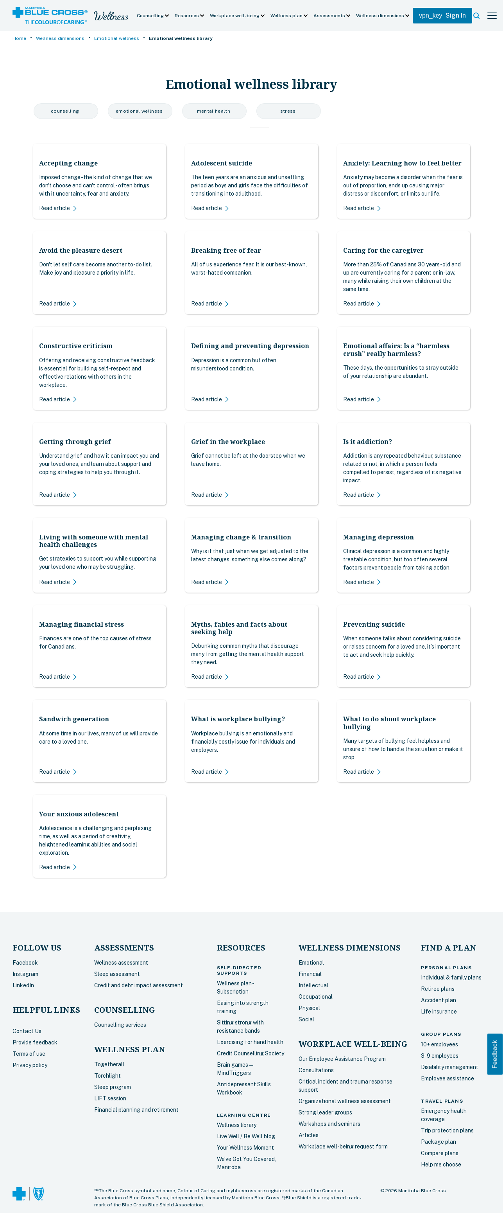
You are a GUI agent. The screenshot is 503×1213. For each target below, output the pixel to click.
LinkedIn (23, 985)
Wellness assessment (121, 963)
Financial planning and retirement (136, 1110)
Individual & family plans (451, 977)
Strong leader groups (325, 1112)
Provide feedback (35, 1042)
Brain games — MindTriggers (235, 1069)
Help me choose (441, 1164)
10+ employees (439, 1044)
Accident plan (438, 1000)
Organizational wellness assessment (345, 1101)
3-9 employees (439, 1056)
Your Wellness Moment (245, 1148)
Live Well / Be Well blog (246, 1136)
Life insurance (439, 1011)
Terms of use (29, 1054)
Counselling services (120, 1025)
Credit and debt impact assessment (138, 985)
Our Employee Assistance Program (342, 1059)
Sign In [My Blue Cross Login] (442, 15)
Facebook (25, 963)
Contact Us (27, 1031)
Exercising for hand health (250, 1042)
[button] (153, 15)
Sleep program (112, 1087)
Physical (309, 1008)
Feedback (495, 1054)
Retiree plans (438, 989)
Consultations (316, 1070)
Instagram (25, 974)
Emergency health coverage (444, 1115)
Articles (309, 1135)
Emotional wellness (116, 38)
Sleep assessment (117, 974)
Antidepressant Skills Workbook (244, 1088)
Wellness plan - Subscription (235, 987)
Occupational (316, 997)
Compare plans (439, 1153)
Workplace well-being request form (343, 1146)
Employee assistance (447, 1078)
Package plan (438, 1142)
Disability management (449, 1067)
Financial (310, 974)
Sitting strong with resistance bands (240, 1026)
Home (19, 38)
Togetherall (109, 1064)
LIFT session (110, 1098)
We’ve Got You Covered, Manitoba (246, 1163)
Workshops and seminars (329, 1124)
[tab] (252, 127)
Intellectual (313, 985)
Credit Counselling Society (250, 1053)
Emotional (311, 963)
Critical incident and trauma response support (345, 1085)
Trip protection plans (447, 1130)
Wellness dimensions (60, 38)
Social (306, 1019)
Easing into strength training (243, 1007)
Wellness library (236, 1125)
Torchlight (107, 1076)
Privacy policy (30, 1065)
